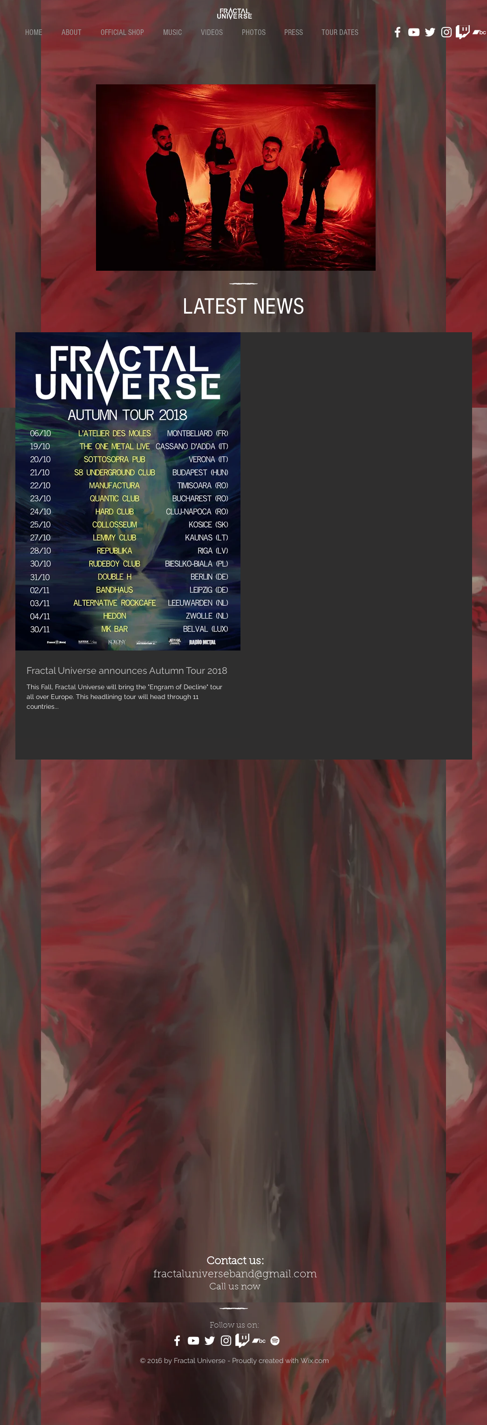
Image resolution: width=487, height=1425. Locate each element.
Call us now (235, 1287)
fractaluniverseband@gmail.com (235, 1274)
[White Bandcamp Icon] (479, 32)
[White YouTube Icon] (414, 32)
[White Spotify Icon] (275, 1341)
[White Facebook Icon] (398, 32)
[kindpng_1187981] (463, 32)
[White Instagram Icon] (446, 32)
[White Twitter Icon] (430, 32)
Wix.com (315, 1360)
